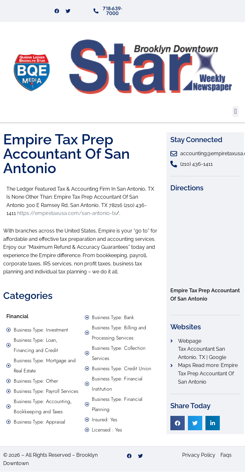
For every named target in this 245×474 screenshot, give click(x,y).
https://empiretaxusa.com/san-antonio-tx (66, 216)
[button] (236, 114)
